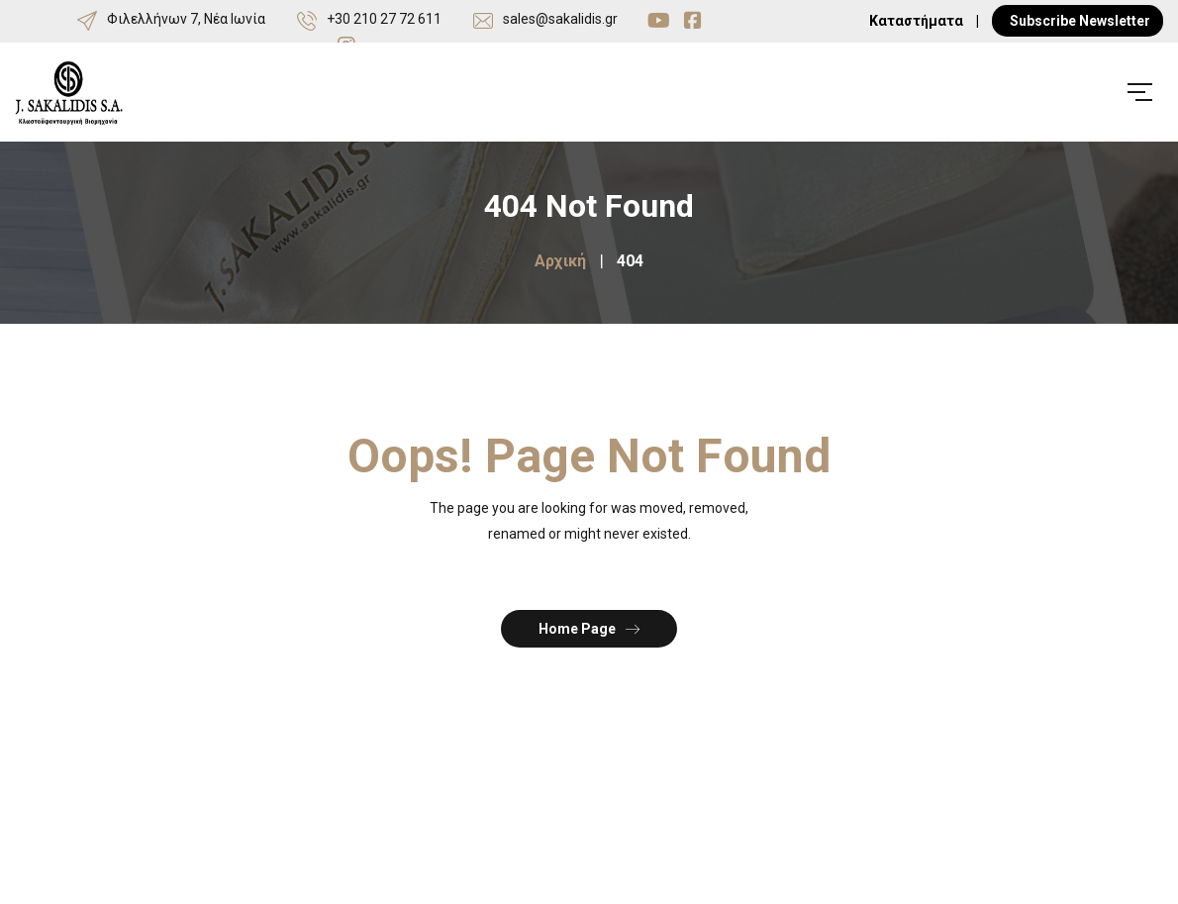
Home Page (589, 628)
